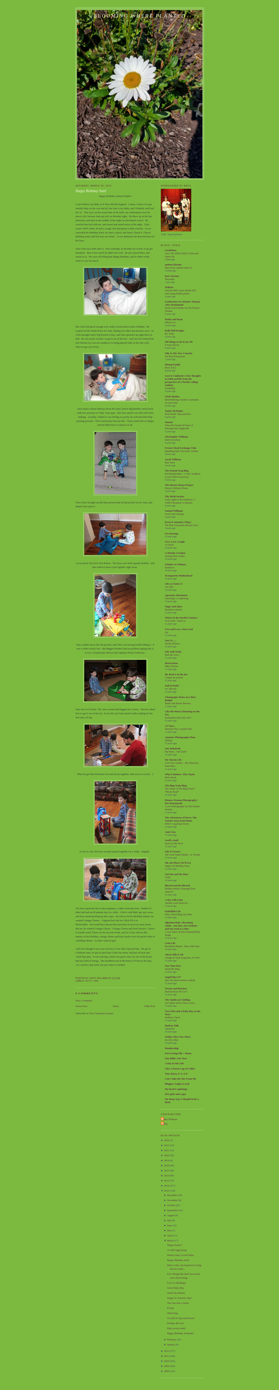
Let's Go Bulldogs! (176, 1282)
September (172, 1210)
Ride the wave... (172, 654)
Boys (89, 981)
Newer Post (81, 1006)
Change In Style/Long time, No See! (182, 957)
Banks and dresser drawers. (178, 703)
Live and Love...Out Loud (179, 629)
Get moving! (171, 533)
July (169, 1220)
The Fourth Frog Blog (177, 470)
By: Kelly (169, 333)
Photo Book (170, 777)
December (170, 279)
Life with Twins (173, 651)
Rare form (170, 462)
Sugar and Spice (173, 606)
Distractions (171, 663)
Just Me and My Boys (176, 874)
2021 (166, 1150)
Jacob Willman (173, 459)
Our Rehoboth (172, 748)
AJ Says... (170, 725)
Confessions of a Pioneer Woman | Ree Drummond (182, 303)
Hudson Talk (172, 1025)
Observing (172, 1313)
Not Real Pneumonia (175, 356)
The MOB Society (174, 496)
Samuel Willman (174, 510)
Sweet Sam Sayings (174, 514)
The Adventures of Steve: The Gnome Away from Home (181, 819)
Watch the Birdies (176, 1292)
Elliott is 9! (170, 322)
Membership (172, 1048)
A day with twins (174, 899)
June (169, 1225)
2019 (166, 1160)
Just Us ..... (171, 640)
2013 (166, 1190)
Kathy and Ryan (174, 319)
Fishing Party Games (175, 556)
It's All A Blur (171, 1040)
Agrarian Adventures (176, 595)
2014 (166, 1185)
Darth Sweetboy (172, 439)
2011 (166, 1355)
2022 (166, 1145)
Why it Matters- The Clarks (180, 774)
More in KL (170, 367)
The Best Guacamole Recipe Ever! (181, 525)
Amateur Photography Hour (180, 737)
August (170, 1215)
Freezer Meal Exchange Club (180, 447)
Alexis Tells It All (174, 954)
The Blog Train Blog (176, 785)
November (172, 1200)
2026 (166, 1140)
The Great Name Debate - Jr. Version (182, 854)
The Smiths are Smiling (177, 999)
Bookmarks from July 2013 (178, 717)
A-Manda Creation (175, 552)
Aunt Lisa (170, 831)
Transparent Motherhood (178, 575)
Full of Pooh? (172, 685)
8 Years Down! (172, 345)
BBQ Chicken (171, 666)
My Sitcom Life (173, 759)
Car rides (169, 587)
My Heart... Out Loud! (176, 751)
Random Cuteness (173, 609)
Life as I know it (173, 583)
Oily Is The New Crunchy (178, 353)
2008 (166, 1371)
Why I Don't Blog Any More (178, 914)
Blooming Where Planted (139, 16)
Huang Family (172, 364)
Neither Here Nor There (178, 1036)
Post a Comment (84, 1000)
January (171, 1344)
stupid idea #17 (173, 977)
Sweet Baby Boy (175, 1287)
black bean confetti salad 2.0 (178, 267)
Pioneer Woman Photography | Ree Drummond (181, 802)
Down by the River (174, 843)
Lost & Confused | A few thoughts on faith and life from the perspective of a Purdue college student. (183, 380)
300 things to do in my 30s (179, 341)
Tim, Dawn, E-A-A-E (176, 1073)
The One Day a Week (178, 1303)
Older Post (149, 1006)
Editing (168, 740)
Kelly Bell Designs (174, 330)
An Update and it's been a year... (180, 1003)
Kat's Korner (172, 276)
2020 (166, 1155)
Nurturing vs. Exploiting (176, 598)
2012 (166, 1350)
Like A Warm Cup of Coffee (180, 1068)
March (170, 1240)
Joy (166, 632)
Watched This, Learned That (178, 729)
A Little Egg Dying (176, 1250)
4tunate (169, 422)
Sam (95, 981)
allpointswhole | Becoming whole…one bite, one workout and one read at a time (181, 925)
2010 (166, 1361)
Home (116, 1006)
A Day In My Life (174, 1063)
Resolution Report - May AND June (182, 946)
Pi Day (170, 1308)
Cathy (165, 1123)
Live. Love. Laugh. (175, 541)
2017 (166, 1170)
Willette (169, 287)
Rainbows (169, 567)
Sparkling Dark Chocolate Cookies (181, 451)
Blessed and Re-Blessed (177, 885)
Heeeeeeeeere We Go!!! (176, 991)
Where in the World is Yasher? (181, 617)
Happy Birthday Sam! (91, 191)
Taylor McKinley (174, 410)
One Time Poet (173, 965)
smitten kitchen (173, 264)
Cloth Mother (172, 396)
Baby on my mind (176, 1328)
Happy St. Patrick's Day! (179, 1297)
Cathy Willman (169, 1119)
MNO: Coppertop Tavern (177, 823)
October (171, 1205)
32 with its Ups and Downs (180, 1318)
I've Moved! (171, 688)
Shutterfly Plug (172, 969)
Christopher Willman (176, 436)
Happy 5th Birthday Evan (177, 866)
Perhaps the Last (175, 1323)
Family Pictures (172, 643)
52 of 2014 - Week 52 (175, 621)
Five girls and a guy (175, 1094)
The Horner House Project (179, 485)
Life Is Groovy (173, 851)
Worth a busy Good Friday (180, 1255)
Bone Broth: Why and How (178, 414)
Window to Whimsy (175, 564)
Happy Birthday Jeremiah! (180, 1333)
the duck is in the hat (176, 674)
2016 (166, 1175)
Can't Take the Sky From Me (180, 1078)
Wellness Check (172, 1017)
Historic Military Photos (176, 488)
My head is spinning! (176, 1089)
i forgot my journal (174, 677)
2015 (166, 1180)
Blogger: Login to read (177, 1083)
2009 (166, 1366)
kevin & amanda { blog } (178, 522)
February (171, 1339)
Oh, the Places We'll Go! (178, 862)
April (169, 1235)
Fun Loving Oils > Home (178, 1053)
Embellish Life (173, 911)
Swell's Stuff (171, 840)
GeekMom (170, 250)
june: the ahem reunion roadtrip (180, 980)
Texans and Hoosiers (176, 988)
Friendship (170, 388)
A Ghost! (169, 544)
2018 (166, 1165)
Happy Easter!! (174, 1245)
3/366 (167, 877)
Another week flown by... (177, 903)
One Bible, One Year (176, 1058)
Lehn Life (170, 943)
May (169, 1230)
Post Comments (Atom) (102, 1013)
